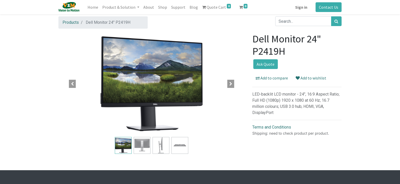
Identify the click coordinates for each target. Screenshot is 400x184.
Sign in (301, 7)
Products (70, 22)
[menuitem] (92, 7)
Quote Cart (216, 7)
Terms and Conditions (271, 127)
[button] (72, 84)
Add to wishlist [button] (311, 77)
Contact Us (328, 7)
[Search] (336, 21)
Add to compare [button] (272, 77)
